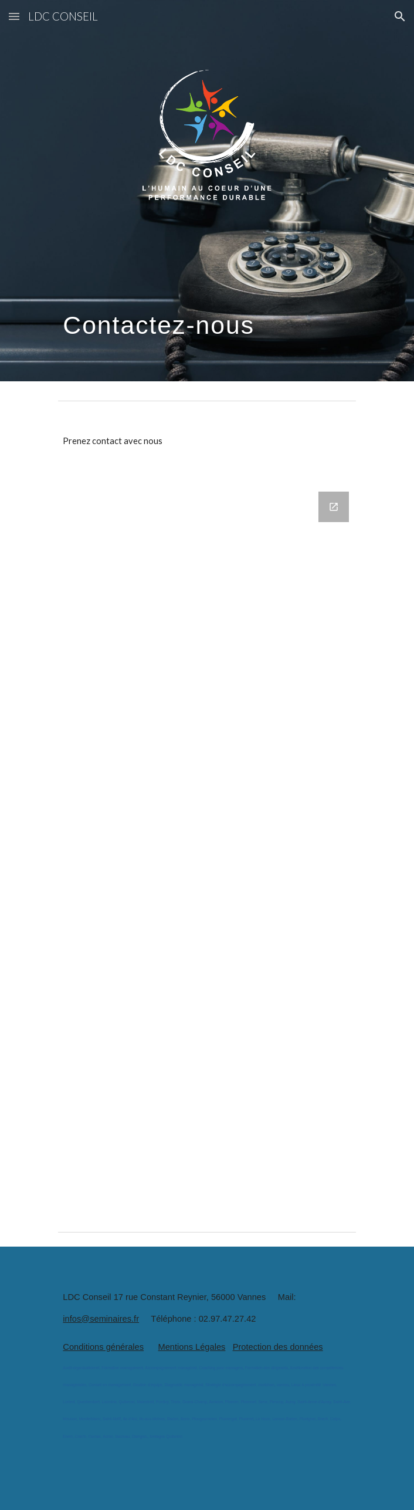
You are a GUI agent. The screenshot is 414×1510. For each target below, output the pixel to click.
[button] (14, 16)
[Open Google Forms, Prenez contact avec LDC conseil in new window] (333, 507)
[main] (206, 301)
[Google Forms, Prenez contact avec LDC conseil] (206, 845)
